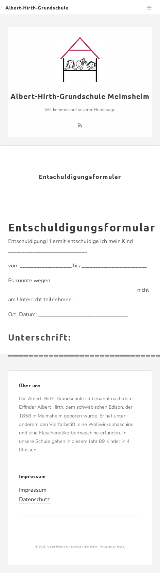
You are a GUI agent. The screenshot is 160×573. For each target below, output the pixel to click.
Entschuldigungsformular (80, 176)
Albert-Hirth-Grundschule (36, 7)
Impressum (33, 490)
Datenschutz (34, 499)
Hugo (121, 546)
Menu (149, 7)
